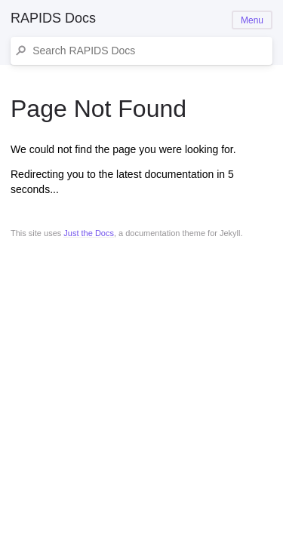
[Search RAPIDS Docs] (149, 51)
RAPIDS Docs (53, 18)
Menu (252, 20)
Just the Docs (88, 233)
